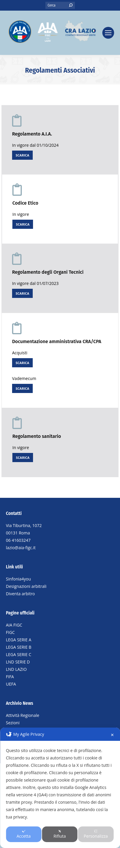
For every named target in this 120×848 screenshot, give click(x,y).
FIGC (10, 632)
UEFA (11, 684)
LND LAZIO (16, 669)
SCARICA (22, 155)
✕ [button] (112, 735)
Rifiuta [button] (60, 834)
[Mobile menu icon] (108, 33)
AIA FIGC (14, 625)
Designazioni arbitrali (26, 586)
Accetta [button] (24, 834)
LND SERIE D (18, 662)
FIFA (10, 676)
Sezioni (12, 722)
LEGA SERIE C (18, 654)
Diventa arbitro (20, 593)
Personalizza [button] (96, 834)
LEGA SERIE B (18, 647)
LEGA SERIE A (18, 639)
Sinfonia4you (18, 579)
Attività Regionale (22, 715)
